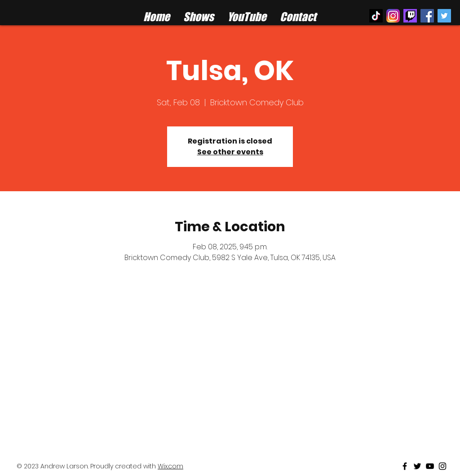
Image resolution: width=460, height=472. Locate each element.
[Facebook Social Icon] (427, 15)
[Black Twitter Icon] (417, 466)
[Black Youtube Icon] (430, 466)
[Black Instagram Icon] (442, 466)
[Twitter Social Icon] (444, 15)
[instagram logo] (393, 15)
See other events (230, 152)
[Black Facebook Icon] (405, 466)
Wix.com (170, 466)
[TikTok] (376, 15)
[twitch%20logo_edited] (410, 15)
